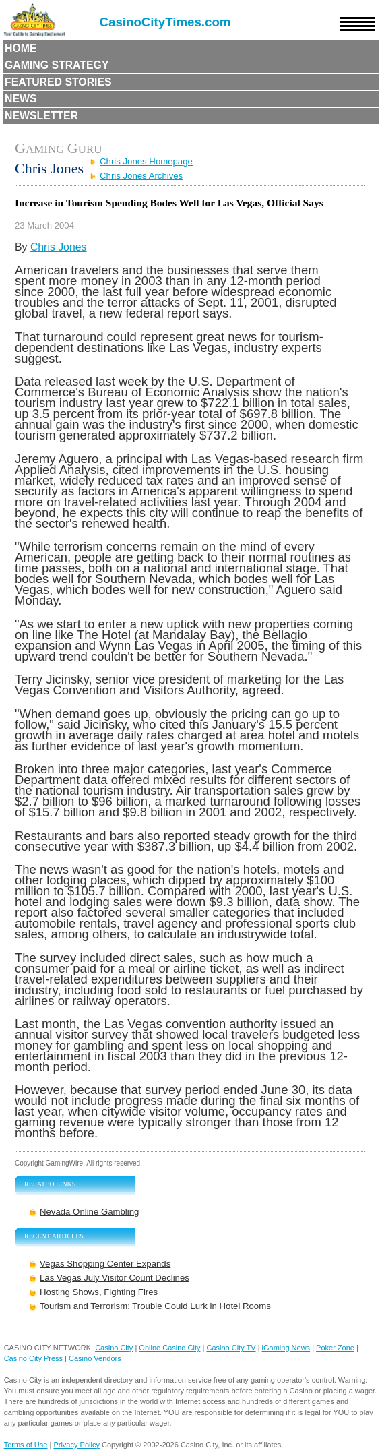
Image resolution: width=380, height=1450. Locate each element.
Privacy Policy (76, 1445)
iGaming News (286, 1347)
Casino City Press (33, 1358)
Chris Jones (58, 247)
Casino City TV (230, 1347)
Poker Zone (335, 1347)
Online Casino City (169, 1347)
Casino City (114, 1347)
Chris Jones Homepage (146, 161)
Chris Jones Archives (141, 176)
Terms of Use (26, 1445)
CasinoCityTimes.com (165, 22)
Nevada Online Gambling (89, 1212)
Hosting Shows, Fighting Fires (99, 1292)
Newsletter (41, 115)
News (21, 98)
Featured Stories (58, 82)
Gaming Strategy (56, 65)
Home (21, 48)
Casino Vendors (95, 1358)
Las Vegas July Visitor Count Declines (114, 1278)
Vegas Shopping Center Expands (105, 1264)
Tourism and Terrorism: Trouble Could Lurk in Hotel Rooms (155, 1306)
